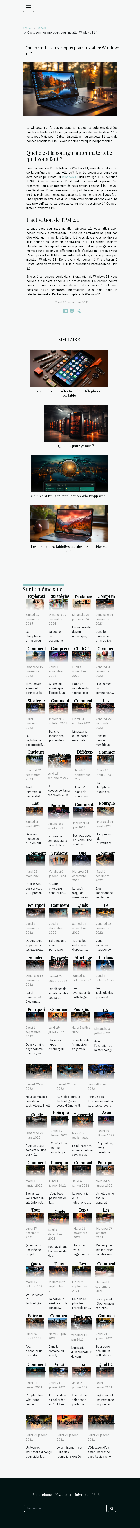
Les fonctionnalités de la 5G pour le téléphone (72, 1074)
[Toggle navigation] (28, 7)
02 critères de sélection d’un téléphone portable (69, 393)
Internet (81, 1494)
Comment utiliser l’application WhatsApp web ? (69, 495)
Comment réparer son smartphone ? (40, 1071)
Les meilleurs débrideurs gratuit (84, 1272)
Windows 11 (70, 177)
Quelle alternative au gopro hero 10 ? (38, 1123)
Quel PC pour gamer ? (76, 445)
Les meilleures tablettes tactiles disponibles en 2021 (69, 548)
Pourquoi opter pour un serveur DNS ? (102, 1074)
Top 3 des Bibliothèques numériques (88, 1218)
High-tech (63, 1494)
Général (42, 28)
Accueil (27, 28)
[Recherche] (65, 1508)
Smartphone (42, 1494)
